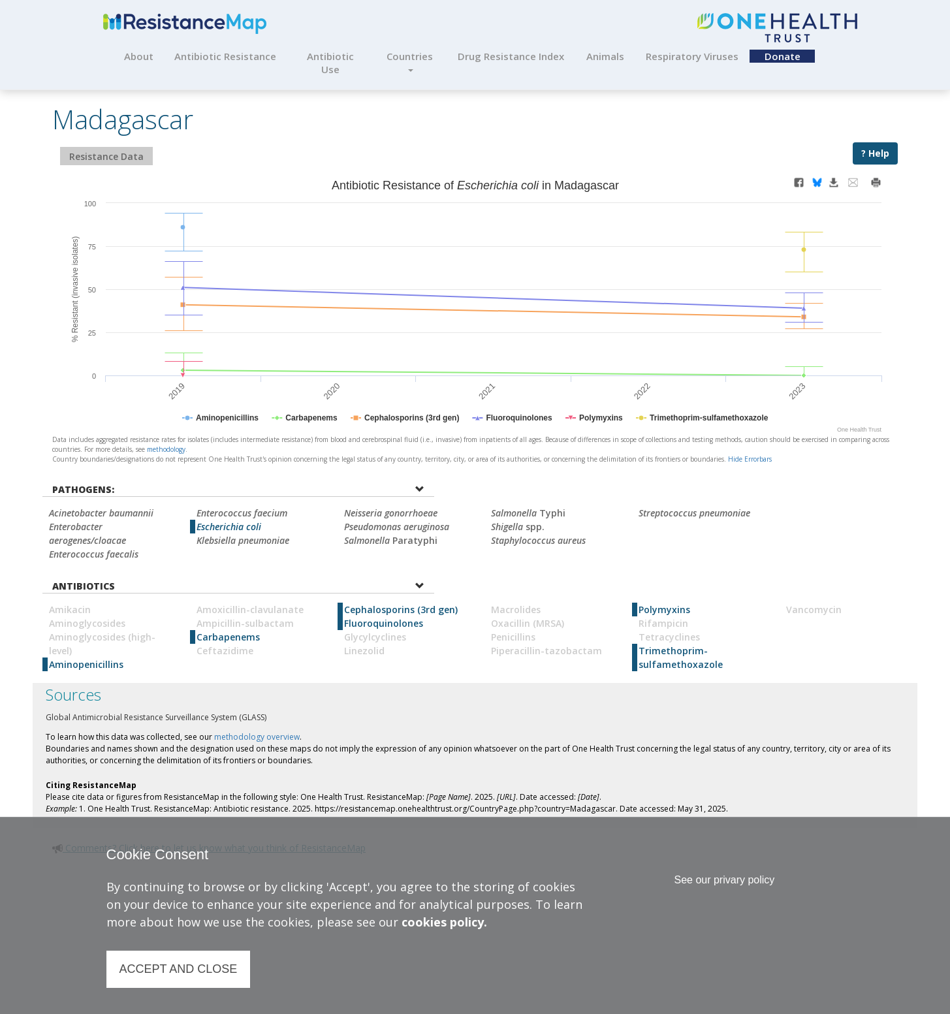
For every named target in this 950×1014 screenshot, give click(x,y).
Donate (782, 56)
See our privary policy (724, 879)
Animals (605, 56)
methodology (166, 449)
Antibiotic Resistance (225, 56)
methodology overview (257, 736)
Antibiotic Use (330, 63)
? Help (875, 153)
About (138, 56)
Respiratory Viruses (692, 56)
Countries (410, 61)
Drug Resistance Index (511, 56)
